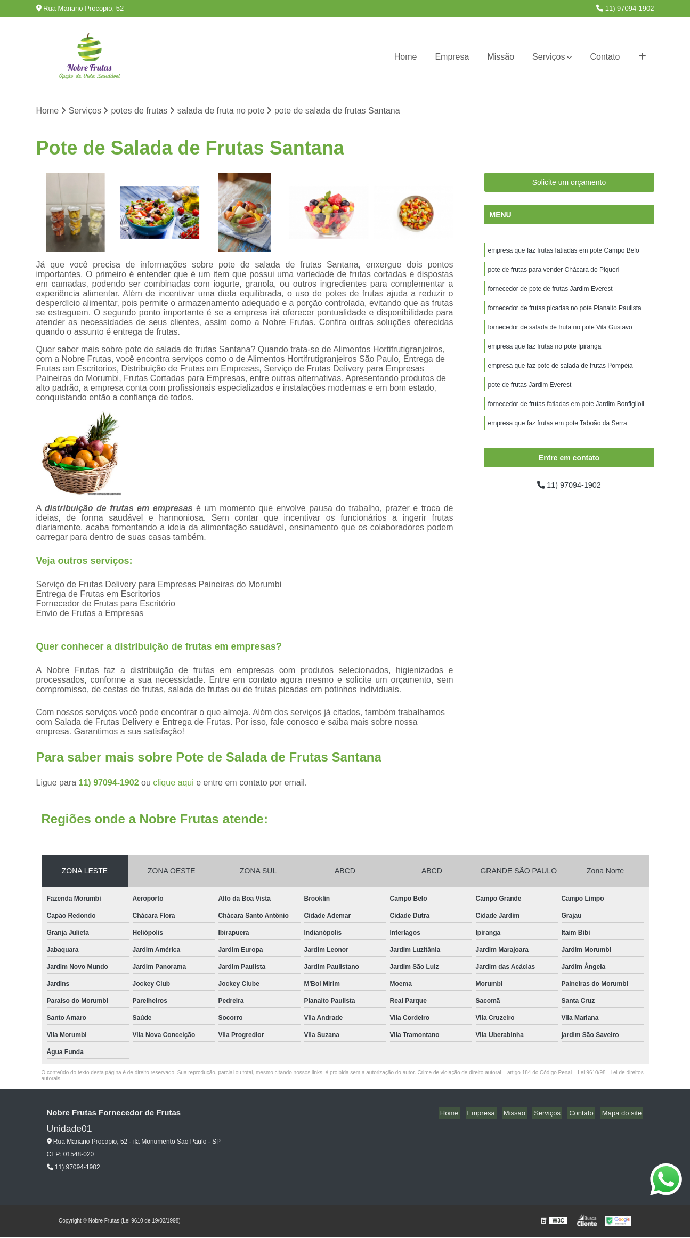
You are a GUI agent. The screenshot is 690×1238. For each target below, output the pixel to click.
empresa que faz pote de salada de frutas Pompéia (560, 373)
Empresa (452, 56)
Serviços (548, 56)
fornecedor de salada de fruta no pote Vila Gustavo (560, 333)
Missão (500, 56)
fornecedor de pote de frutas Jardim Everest (550, 292)
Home (405, 56)
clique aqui (173, 783)
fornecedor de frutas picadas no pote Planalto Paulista (565, 313)
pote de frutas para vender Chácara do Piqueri (554, 272)
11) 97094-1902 (625, 8)
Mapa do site (623, 1114)
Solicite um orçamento (569, 183)
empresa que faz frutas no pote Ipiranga (545, 353)
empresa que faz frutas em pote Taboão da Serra (557, 434)
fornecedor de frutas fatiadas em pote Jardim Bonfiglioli (566, 414)
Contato (605, 56)
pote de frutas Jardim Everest (530, 394)
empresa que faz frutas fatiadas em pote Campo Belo (563, 252)
